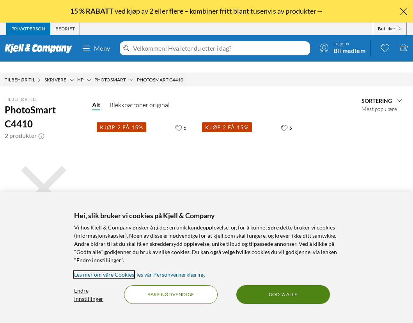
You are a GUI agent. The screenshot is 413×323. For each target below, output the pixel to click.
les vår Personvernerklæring (170, 274)
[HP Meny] (89, 69)
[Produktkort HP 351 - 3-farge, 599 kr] (250, 155)
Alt (96, 93)
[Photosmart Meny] (131, 69)
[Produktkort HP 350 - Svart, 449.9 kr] (145, 155)
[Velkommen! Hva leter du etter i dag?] (220, 48)
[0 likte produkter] (385, 47)
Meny (96, 48)
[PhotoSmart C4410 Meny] (185, 69)
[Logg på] (342, 47)
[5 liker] (180, 117)
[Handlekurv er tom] (403, 47)
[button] (41, 124)
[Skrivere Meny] (72, 69)
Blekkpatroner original (140, 94)
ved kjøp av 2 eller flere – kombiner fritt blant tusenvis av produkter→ (197, 11)
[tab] (28, 29)
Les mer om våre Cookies (104, 274)
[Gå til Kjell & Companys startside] (41, 48)
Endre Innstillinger (88, 294)
